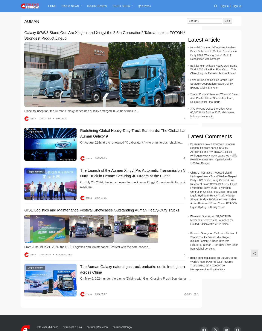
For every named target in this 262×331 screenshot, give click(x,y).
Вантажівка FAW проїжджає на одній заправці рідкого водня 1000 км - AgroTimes (212, 148)
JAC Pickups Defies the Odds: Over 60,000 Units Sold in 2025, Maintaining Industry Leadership (212, 112)
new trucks (61, 111)
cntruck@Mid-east (47, 312)
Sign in (225, 6)
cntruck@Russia (72, 312)
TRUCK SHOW (123, 6)
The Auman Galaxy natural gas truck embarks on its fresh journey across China (121, 258)
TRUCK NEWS (72, 6)
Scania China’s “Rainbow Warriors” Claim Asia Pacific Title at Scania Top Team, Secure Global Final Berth (214, 98)
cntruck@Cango (122, 312)
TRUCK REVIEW (99, 6)
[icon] (204, 316)
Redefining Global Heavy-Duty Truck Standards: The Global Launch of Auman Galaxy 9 (123, 127)
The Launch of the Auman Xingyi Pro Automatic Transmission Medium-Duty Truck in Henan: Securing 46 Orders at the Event (125, 163)
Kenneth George (200, 233)
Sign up (237, 6)
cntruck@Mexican (97, 312)
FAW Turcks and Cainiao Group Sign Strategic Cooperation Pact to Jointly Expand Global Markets (211, 83)
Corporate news (36, 125)
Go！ (228, 20)
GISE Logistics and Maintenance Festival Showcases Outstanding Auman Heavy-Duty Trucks (95, 200)
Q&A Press (146, 6)
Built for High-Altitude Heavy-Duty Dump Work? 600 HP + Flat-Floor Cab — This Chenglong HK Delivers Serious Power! (213, 69)
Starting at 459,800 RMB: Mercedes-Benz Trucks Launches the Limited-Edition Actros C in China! (212, 220)
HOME (55, 6)
